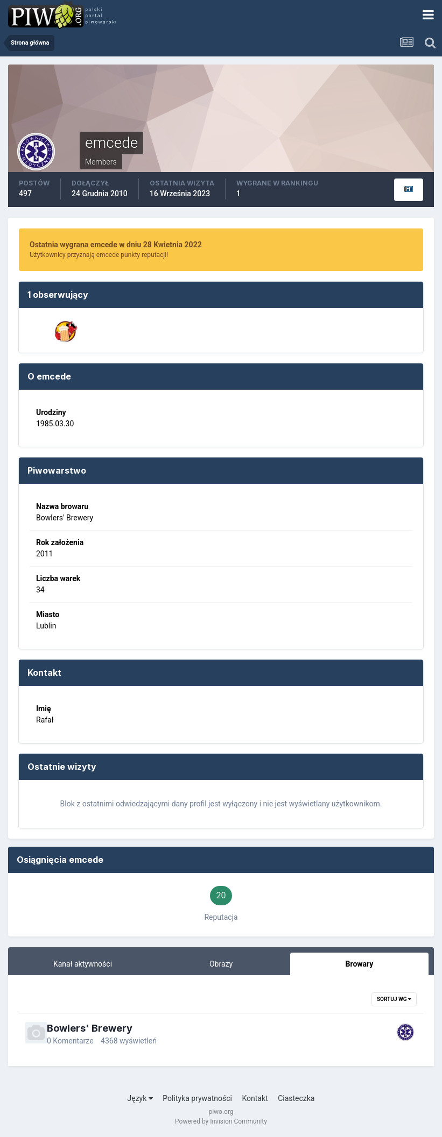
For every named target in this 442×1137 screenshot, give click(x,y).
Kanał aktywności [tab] (82, 964)
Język (140, 1098)
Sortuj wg (394, 999)
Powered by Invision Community (221, 1121)
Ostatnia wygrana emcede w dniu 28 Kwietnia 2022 (116, 244)
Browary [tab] (360, 964)
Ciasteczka (296, 1098)
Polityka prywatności (197, 1098)
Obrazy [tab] (221, 964)
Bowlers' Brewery (89, 1028)
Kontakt (255, 1098)
